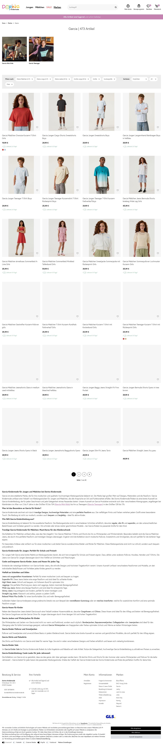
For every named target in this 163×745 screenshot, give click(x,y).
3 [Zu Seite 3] (84, 470)
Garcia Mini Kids (62, 500)
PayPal (43, 742)
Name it (118, 702)
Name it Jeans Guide (105, 682)
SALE (49, 7)
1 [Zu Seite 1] (73, 470)
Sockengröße (108, 75)
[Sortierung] (139, 75)
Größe (95, 75)
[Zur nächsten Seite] (89, 470)
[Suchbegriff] (91, 7)
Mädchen (39, 7)
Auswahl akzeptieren (135, 737)
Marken (57, 7)
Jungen (29, 7)
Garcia (118, 682)
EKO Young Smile (121, 679)
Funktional (53, 742)
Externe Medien (31, 742)
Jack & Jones (120, 688)
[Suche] (116, 7)
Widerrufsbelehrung (105, 691)
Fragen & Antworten (105, 676)
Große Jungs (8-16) (80, 75)
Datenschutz (103, 688)
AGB (100, 693)
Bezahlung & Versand (105, 685)
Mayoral (118, 699)
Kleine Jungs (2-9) (42, 75)
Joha (117, 691)
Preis (8, 80)
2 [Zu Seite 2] (78, 470)
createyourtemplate (97, 720)
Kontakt (101, 699)
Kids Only (119, 693)
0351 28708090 (8, 685)
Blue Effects (120, 676)
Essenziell (8, 742)
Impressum (102, 696)
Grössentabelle (103, 679)
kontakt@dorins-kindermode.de (13, 688)
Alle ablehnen (136, 733)
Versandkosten (84, 719)
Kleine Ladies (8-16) (61, 75)
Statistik (18, 742)
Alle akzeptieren (136, 728)
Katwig (118, 696)
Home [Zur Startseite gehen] (3, 23)
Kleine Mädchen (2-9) (23, 75)
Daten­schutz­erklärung (43, 739)
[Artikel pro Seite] (153, 75)
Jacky (118, 685)
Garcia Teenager (95, 500)
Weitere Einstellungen (65, 742)
